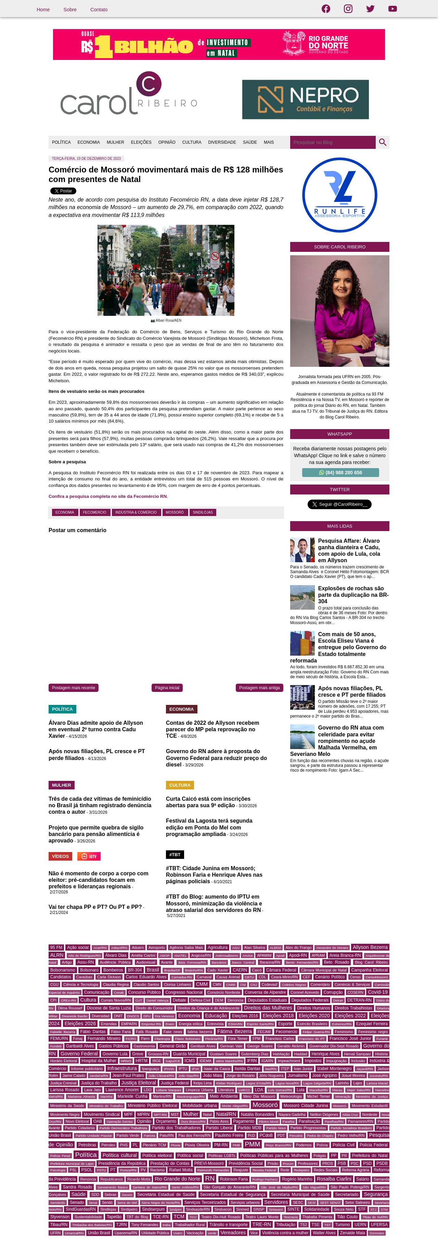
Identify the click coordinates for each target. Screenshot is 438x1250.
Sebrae (111, 1195)
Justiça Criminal (63, 1083)
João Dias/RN (188, 1076)
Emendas (109, 1024)
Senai (93, 1202)
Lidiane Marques (168, 1090)
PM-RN (221, 1145)
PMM (252, 1144)
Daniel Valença (157, 1000)
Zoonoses (377, 1233)
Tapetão (114, 1216)
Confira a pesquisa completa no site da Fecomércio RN (108, 496)
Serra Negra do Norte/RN (161, 1202)
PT (112, 1170)
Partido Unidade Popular (94, 1135)
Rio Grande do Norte (177, 1179)
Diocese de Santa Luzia (109, 1008)
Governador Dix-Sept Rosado (334, 1046)
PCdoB (266, 1135)
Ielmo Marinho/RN (229, 1061)
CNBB (230, 985)
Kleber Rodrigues (229, 1083)
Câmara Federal (281, 970)
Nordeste (369, 1114)
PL (135, 1145)
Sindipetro (129, 1209)
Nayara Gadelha (292, 1114)
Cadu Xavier (217, 970)
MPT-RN (160, 1115)
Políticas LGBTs (221, 1156)
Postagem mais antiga (259, 687)
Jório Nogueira (271, 1075)
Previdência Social (246, 1163)
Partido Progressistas (308, 1128)
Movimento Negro (64, 1114)
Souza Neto (343, 1209)
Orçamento (166, 1121)
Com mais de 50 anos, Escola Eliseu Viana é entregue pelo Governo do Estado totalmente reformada (338, 647)
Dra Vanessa (164, 1016)
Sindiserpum (153, 1209)
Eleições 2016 (245, 1016)
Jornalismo (298, 1075)
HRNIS (126, 1061)
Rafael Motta (180, 1170)
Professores (308, 1163)
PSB (342, 1163)
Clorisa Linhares (177, 984)
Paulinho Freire (229, 1135)
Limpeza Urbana (199, 1090)
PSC (354, 1163)
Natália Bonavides (257, 1114)
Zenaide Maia (352, 1232)
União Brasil (99, 1232)
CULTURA (192, 142)
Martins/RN (162, 1096)
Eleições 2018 (278, 1015)
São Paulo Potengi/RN (350, 1187)
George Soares (259, 1046)
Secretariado (346, 1194)
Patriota (149, 1135)
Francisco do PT (312, 1039)
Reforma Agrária (355, 1170)
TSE (316, 1224)
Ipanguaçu (150, 1069)
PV (143, 1170)
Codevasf (270, 984)
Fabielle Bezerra (62, 1032)
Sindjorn (175, 1209)
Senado (77, 1202)
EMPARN (129, 1024)
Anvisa (248, 955)
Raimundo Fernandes (213, 1170)
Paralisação (309, 1121)
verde (212, 1233)
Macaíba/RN (318, 1090)
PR (344, 1156)
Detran (338, 1000)
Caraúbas (84, 977)
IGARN (267, 1061)
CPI (53, 1000)
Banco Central (243, 962)
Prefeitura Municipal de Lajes (72, 1163)
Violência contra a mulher (285, 1232)
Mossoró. (340, 1106)
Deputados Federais (310, 1000)
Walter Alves (324, 1232)
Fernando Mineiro (104, 1038)
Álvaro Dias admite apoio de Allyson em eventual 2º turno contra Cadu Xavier (96, 729)
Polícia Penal (60, 1156)
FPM (256, 1038)
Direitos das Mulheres (268, 1007)
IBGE (156, 1061)
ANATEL (180, 955)
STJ (373, 1209)
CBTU (249, 977)
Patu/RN (167, 1135)
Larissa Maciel (377, 1083)
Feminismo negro (373, 1032)
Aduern (138, 947)
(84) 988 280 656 (340, 472)
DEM (219, 1000)
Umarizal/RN (74, 1233)
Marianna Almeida (81, 1096)
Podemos (304, 1145)
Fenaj (77, 1038)
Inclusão (358, 1061)
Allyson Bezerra (370, 947)
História (381, 1054)
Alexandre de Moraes (332, 948)
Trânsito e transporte (228, 1224)
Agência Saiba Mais (186, 947)
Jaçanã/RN (365, 1069)
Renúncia (88, 1179)
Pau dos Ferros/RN (194, 1135)
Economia (65, 512)
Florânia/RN (214, 1039)
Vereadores (233, 1232)
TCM (179, 1216)
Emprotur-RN (151, 1024)
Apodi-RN (298, 955)
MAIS (269, 142)
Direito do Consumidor (154, 1008)
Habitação (281, 1054)
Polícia (322, 1145)
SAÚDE (250, 142)
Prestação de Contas (170, 1163)
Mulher (190, 1114)
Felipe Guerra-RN (316, 1032)
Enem (170, 1024)
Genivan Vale (231, 1046)
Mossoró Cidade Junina (306, 1105)
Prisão (273, 1163)
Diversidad (100, 1016)
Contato (98, 9)
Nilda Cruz (350, 1115)
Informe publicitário (87, 1069)
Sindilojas (203, 512)
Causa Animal (228, 977)
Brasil (153, 969)
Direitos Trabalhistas (353, 1008)
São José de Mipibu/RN (279, 1187)
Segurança (376, 1194)
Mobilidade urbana (199, 1105)
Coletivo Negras (294, 985)
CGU (54, 984)
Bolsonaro (89, 970)
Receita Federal (264, 1170)
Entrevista (215, 1024)
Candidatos (60, 977)
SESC (298, 1202)
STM (384, 1209)
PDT (281, 1135)
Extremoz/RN (341, 1024)
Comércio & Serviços (352, 984)
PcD (251, 1135)
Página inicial (167, 687)
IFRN (252, 1060)
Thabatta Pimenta (317, 1217)
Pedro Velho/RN (351, 1135)
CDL (262, 977)
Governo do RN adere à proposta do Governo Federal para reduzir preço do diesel (216, 757)
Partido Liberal (219, 1127)
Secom (127, 1195)
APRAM (318, 955)
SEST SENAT (330, 1202)
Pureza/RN (128, 1170)
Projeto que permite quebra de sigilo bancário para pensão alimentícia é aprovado (96, 834)
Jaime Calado (74, 1075)
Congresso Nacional (184, 992)
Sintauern (276, 1209)
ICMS (190, 1060)
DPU (146, 1016)
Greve (137, 1054)
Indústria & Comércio (136, 512)
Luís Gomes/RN (280, 1090)
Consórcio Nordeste (223, 992)
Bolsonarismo (62, 970)
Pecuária (295, 1135)
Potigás (319, 1156)
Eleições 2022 (350, 1015)
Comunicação (96, 992)
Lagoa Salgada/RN (317, 1083)
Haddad (300, 1054)
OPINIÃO (167, 142)
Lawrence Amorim (122, 1089)
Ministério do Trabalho (106, 1106)
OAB (97, 1121)
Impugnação (336, 1061)
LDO (147, 1090)
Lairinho (342, 1083)
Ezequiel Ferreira (372, 1023)
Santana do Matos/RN (150, 1187)
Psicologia (57, 1170)
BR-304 (135, 970)
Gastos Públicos (114, 1046)
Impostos (313, 1060)
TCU (193, 1217)
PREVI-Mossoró (209, 1163)
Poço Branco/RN (278, 1145)
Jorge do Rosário (241, 1075)
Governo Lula (115, 1054)
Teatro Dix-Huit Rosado (221, 1217)
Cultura (88, 1000)
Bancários (219, 962)
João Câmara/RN (161, 1076)
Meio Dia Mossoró (259, 1096)
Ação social (77, 947)
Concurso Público (144, 992)
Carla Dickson (109, 977)
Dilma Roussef (70, 1008)
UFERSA (379, 1224)
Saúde (79, 1194)
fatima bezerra (200, 1032)
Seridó (107, 1202)
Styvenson (59, 1216)
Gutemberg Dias (254, 1054)
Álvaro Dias (116, 955)
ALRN (56, 955)
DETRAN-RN (359, 1000)
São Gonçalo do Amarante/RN (230, 1187)
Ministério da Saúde (67, 1106)
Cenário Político (330, 977)
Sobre (70, 9)
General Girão (172, 1046)
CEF (306, 977)
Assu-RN (85, 962)
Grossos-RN (158, 1054)
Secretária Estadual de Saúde (166, 1194)
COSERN (355, 992)
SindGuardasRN (80, 1209)
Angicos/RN (201, 955)
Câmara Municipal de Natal (324, 970)
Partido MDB (249, 1127)
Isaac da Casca (217, 1069)
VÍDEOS (60, 856)
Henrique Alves (325, 1054)
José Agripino (324, 1075)
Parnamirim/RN (360, 1121)
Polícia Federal (374, 1145)
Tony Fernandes (144, 1225)
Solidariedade (316, 1209)
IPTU (183, 1069)
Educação (216, 1015)
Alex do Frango (298, 947)
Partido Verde (128, 1135)
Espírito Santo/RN (260, 1024)
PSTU (101, 1170)
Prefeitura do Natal (370, 1155)
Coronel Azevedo (305, 992)
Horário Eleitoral (63, 1061)
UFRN (55, 1233)
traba (166, 1225)
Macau (337, 1090)
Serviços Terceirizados (205, 1202)
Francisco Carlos (280, 1038)
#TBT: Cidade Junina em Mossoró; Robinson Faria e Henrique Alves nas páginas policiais (214, 874)
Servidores (276, 1202)
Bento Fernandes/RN (302, 962)
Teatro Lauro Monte (262, 1217)
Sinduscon (223, 1209)
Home (43, 9)
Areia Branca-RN (345, 955)
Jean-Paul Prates (128, 1075)
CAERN (240, 970)
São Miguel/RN (314, 1187)
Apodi (280, 955)
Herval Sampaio (357, 1054)
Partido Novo (276, 1128)
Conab (119, 992)
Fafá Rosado (147, 1032)
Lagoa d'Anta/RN (258, 1083)
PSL (73, 1170)
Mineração (343, 1096)
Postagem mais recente (73, 687)
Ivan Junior (303, 1069)
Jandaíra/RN (99, 1076)
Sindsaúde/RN (198, 1209)
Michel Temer (318, 1096)
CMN (217, 984)
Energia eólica (190, 1024)
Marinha (106, 1096)
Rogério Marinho (297, 1179)
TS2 (303, 1225)
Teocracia (291, 1217)
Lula (301, 1089)
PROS (327, 1163)
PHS (124, 1145)
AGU (236, 948)
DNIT (118, 1016)
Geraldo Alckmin (291, 1046)
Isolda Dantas (247, 1068)
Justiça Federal (175, 1083)
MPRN (143, 1114)
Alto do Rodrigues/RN (84, 955)
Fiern (145, 1038)
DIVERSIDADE (222, 142)
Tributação (285, 1224)
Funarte (382, 1039)
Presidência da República (121, 1163)
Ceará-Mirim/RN (284, 977)
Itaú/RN (270, 1069)
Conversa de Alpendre (265, 992)
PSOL (86, 1170)
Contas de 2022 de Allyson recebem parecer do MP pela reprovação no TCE (212, 729)
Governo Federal (79, 1053)
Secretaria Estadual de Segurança (233, 1194)
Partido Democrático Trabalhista (123, 1128)
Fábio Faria (121, 1032)
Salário (362, 1179)
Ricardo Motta (138, 1179)
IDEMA (205, 1061)
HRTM (141, 1060)
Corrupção (333, 992)
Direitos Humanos (313, 1008)
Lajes (357, 1083)
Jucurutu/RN (379, 1076)
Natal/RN (226, 1114)
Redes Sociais (325, 1170)
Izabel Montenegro (334, 1068)
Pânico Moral (268, 1121)
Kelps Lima (202, 1083)
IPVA (195, 1069)
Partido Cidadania (80, 1128)
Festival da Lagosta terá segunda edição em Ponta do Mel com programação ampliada (209, 827)
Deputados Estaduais (267, 1000)
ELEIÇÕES (141, 142)
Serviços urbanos (245, 1202)
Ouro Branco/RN (193, 1121)
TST (327, 1225)
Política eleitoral (157, 1155)
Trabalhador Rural (190, 1225)
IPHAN (169, 1069)
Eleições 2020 (314, 1015)
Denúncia (235, 1000)
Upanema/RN (126, 1233)
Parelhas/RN (334, 1121)
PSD (367, 1163)
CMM (202, 984)
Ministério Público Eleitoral (152, 1105)
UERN (360, 1224)
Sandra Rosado (77, 1187)
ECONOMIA (89, 142)
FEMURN (59, 1038)
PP (333, 1155)
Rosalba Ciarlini (334, 1179)
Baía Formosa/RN (192, 962)
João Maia (212, 1075)
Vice (254, 1233)
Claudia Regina (116, 984)
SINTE (293, 1209)
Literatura (226, 1090)
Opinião (144, 1121)
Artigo (67, 962)
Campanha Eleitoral (369, 970)
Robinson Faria (234, 1179)
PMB (236, 1145)
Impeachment (289, 1061)
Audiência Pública (115, 962)
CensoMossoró (377, 977)
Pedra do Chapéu (320, 1135)
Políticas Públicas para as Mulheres (274, 1155)
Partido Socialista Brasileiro (351, 1128)
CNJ (253, 985)
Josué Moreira (353, 1075)
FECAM (264, 1032)
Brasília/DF (172, 970)
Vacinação (195, 1233)
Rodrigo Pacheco (265, 1179)
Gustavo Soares (223, 1054)
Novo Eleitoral (77, 1121)
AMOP (164, 955)
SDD (95, 1195)
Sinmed (242, 1209)
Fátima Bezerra (234, 1031)
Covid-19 (378, 992)
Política (86, 1154)
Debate (179, 1000)
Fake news (173, 1032)
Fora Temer (237, 1038)
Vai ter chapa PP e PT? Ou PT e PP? (95, 907)
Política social (190, 1155)
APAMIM (264, 955)
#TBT (175, 854)
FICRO (131, 1039)
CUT (139, 1000)
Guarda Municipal (189, 1054)
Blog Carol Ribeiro (371, 962)
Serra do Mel (127, 1202)
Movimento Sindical (101, 1114)
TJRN (121, 1224)
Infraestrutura (122, 1068)
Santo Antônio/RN (185, 1187)
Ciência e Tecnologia (80, 984)
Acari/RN (99, 948)
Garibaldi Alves (80, 1046)
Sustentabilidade (88, 1217)
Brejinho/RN (194, 970)
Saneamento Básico (113, 1187)
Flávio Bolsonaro (188, 1039)
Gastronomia (144, 1046)
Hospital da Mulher (99, 1060)
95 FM (56, 947)
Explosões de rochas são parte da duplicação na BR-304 (353, 594)
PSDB (382, 1163)
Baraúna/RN (270, 962)
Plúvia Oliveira (197, 1145)
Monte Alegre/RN (235, 1106)
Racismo (157, 1170)
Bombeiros (113, 970)
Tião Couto (347, 1216)
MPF (128, 1114)
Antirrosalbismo (227, 955)
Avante (166, 962)
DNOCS (133, 1016)
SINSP (258, 1209)
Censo (355, 977)
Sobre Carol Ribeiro (340, 246)
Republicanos (112, 1179)
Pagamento (243, 1121)
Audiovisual (146, 962)
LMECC (244, 1090)
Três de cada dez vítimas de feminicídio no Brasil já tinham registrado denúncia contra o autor (100, 805)
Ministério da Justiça (372, 1096)
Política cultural (120, 1155)
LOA (259, 1089)
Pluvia (175, 1145)
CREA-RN (68, 1000)
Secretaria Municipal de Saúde (300, 1194)
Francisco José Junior (350, 1038)
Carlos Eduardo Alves (146, 977)
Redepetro (301, 1170)
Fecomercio (95, 512)
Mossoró (175, 512)
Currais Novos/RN (116, 1000)
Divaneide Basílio (75, 1016)
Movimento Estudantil (370, 1106)
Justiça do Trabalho (99, 1083)
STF (362, 1209)
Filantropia (162, 1039)
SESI (311, 1202)
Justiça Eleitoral (138, 1082)
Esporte (285, 1023)
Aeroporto (157, 947)
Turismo (342, 1224)
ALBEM (275, 948)
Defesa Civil (200, 1000)
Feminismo (344, 1032)
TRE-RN (262, 1224)
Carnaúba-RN (181, 977)
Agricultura (217, 947)
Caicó (257, 970)
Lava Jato (92, 1090)
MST (175, 1114)
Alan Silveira (254, 947)
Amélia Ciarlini (143, 955)
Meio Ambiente (224, 1096)
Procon (288, 1163)
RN (210, 1178)
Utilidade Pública (155, 1233)
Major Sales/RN (358, 1090)
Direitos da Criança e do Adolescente (209, 1008)
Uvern (177, 1233)
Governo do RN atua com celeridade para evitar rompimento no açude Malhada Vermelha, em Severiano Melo (337, 741)
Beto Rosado (336, 962)
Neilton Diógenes (324, 1114)
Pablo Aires (219, 1121)
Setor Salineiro (357, 1202)
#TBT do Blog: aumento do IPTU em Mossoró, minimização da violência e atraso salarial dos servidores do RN (214, 903)
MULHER (115, 142)
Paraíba (288, 1121)
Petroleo (108, 1145)
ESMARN (235, 1024)
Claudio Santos (146, 984)
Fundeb (56, 1046)
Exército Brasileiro (312, 1024)
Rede (285, 1170)
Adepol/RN (119, 948)
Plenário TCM (154, 1145)
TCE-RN (160, 1216)
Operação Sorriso (120, 1121)
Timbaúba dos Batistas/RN (92, 1225)
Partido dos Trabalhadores (176, 1127)
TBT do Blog (137, 1217)
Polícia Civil (344, 1145)
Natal (207, 1114)
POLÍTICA (61, 142)
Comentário (320, 984)
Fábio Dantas (93, 1031)
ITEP (285, 1069)
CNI (243, 985)
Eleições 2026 (80, 1023)
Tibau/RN (58, 1224)
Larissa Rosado (64, 1089)
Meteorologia (291, 1096)
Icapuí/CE (173, 1061)
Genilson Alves (203, 1046)
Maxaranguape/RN (191, 1096)
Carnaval (204, 977)
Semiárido (57, 1202)
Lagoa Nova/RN (287, 1083)
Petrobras (87, 1145)
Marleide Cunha (133, 1096)
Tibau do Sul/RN (375, 1217)
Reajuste (240, 1170)
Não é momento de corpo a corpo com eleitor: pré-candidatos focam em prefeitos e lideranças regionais (99, 880)
